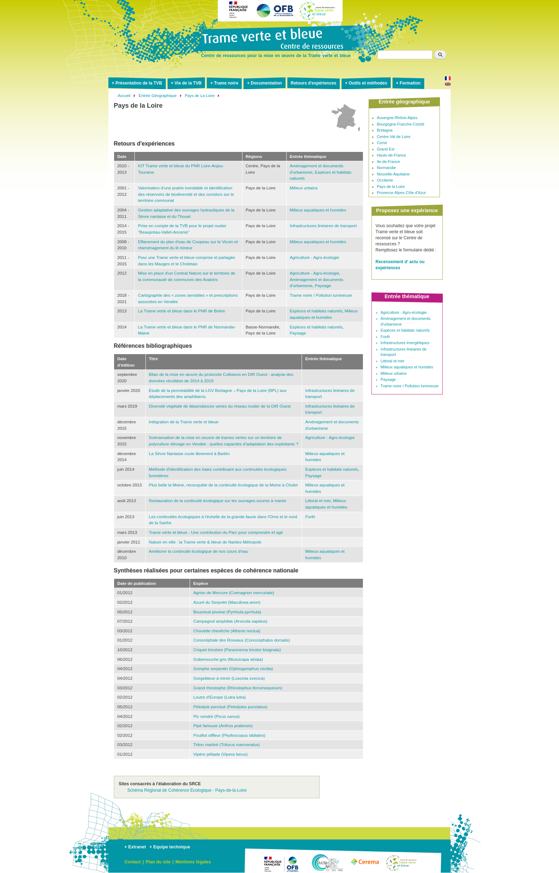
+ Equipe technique (169, 846)
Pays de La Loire (200, 95)
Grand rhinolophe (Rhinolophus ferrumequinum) (237, 687)
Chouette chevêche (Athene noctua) (226, 630)
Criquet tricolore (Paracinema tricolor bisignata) (237, 649)
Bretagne (385, 130)
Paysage (323, 285)
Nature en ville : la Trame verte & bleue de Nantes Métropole (205, 542)
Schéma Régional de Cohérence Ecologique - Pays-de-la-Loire (187, 790)
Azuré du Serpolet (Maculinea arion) (226, 602)
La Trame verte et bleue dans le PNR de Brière (181, 310)
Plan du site (158, 861)
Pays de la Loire (391, 186)
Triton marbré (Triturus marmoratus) (226, 744)
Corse (382, 143)
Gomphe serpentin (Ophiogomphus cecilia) (233, 668)
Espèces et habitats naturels (316, 310)
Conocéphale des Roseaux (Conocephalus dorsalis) (241, 640)
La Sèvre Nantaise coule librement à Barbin (189, 453)
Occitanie (385, 180)
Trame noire (226, 83)
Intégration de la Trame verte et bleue (184, 421)
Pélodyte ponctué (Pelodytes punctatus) (230, 706)
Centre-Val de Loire (393, 136)
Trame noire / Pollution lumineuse (321, 295)
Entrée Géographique (157, 95)
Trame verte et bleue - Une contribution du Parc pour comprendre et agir (216, 532)
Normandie (386, 167)
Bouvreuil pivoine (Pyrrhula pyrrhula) (227, 611)
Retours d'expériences (313, 83)
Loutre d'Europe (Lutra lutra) (219, 697)
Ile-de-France (388, 161)
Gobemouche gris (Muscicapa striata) (228, 659)
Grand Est (385, 149)
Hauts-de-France (391, 155)
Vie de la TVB (188, 83)
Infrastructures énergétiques (405, 343)
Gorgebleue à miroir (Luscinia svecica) (229, 678)
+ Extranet (135, 846)
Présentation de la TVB (139, 83)
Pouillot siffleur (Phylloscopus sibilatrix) (229, 735)
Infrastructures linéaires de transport (323, 225)
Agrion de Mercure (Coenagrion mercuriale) (233, 592)
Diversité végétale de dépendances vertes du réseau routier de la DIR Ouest (220, 406)
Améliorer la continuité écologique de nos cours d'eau (198, 551)
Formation (410, 83)
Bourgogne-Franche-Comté (400, 124)
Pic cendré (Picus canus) (216, 716)
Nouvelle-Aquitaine (393, 174)
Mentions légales (193, 861)
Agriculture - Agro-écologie (314, 257)
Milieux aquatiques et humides (318, 210)
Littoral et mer (317, 500)
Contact (132, 861)
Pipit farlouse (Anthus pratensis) (223, 725)
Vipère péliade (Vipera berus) (220, 754)
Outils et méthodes (368, 83)
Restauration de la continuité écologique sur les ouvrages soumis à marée (217, 500)
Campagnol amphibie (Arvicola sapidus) (230, 621)
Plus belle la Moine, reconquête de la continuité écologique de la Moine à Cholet (223, 485)
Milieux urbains (304, 187)
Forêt (310, 516)
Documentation (266, 83)
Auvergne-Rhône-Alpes (397, 118)
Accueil (124, 95)
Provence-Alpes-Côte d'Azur (401, 192)
